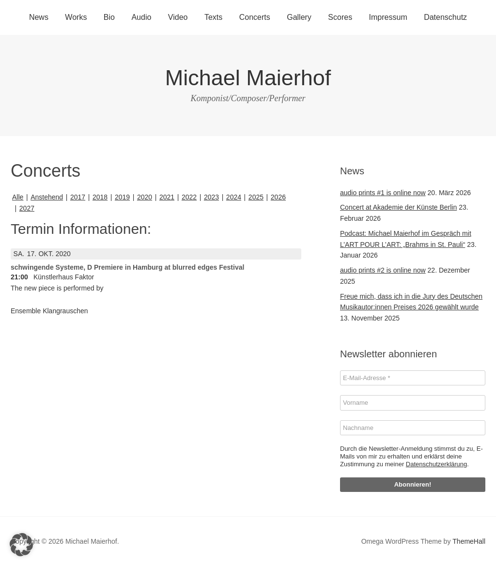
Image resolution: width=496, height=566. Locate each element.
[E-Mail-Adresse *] (412, 378)
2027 (26, 208)
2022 (189, 197)
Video (178, 17)
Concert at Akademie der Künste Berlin (398, 207)
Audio (141, 17)
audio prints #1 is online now (383, 193)
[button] (21, 544)
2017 (77, 197)
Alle (17, 197)
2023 (211, 197)
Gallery (299, 17)
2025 (256, 197)
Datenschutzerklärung (436, 464)
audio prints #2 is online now (383, 270)
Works (76, 17)
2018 (100, 197)
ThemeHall (468, 541)
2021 (166, 197)
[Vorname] (412, 403)
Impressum (388, 17)
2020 (144, 197)
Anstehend (47, 197)
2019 (122, 197)
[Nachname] (412, 428)
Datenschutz (445, 17)
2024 (233, 197)
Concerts (254, 17)
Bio (109, 17)
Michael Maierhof (248, 77)
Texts (213, 17)
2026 (278, 197)
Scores (340, 17)
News (38, 17)
